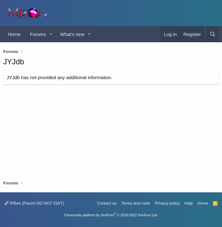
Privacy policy (167, 203)
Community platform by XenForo (111, 215)
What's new (72, 34)
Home (14, 34)
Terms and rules (135, 203)
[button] (51, 34)
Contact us (107, 203)
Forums (38, 34)
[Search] (213, 34)
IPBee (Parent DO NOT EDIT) (34, 203)
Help (189, 203)
